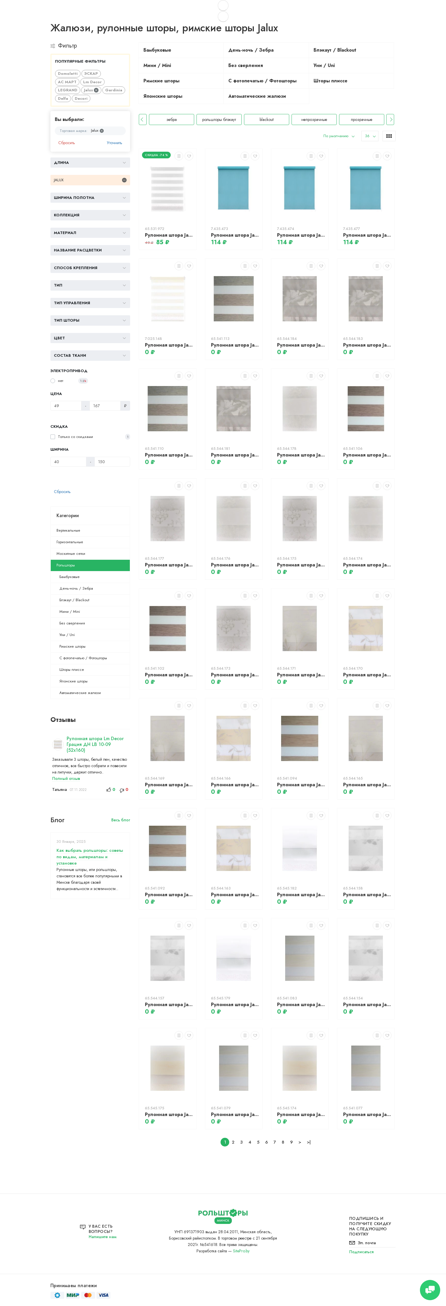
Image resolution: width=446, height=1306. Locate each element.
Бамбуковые (69, 576)
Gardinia (113, 90)
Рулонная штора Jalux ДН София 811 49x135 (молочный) (169, 784)
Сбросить (66, 143)
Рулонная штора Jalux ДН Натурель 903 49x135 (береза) (235, 345)
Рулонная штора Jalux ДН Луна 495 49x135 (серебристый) (169, 1004)
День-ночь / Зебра (76, 588)
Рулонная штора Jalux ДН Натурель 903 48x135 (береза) (169, 455)
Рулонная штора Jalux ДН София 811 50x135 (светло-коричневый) (367, 674)
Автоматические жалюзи (80, 692)
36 (367, 136)
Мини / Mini (69, 611)
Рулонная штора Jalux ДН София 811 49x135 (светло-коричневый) (235, 784)
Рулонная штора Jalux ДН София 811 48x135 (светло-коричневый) (235, 894)
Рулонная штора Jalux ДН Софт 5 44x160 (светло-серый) (169, 235)
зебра (219, 119)
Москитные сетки (71, 553)
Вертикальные (68, 530)
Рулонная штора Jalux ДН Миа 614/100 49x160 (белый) (235, 1004)
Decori (81, 98)
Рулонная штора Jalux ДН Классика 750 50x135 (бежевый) (301, 455)
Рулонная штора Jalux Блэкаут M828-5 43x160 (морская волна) (367, 235)
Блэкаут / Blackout (74, 600)
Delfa (63, 98)
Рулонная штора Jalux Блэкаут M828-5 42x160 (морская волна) (301, 235)
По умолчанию (335, 136)
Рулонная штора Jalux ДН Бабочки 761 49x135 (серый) (367, 345)
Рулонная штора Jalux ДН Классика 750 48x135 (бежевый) (367, 564)
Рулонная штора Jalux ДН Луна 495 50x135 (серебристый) (367, 894)
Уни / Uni (67, 634)
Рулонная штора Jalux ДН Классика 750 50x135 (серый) (169, 564)
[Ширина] (68, 462)
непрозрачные (362, 119)
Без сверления (72, 623)
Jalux (91, 90)
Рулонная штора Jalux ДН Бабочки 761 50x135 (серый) (301, 345)
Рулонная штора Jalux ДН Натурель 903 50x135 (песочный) (301, 1004)
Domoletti (68, 73)
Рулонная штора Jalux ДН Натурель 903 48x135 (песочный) (367, 1114)
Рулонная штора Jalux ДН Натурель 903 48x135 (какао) (169, 674)
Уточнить (114, 143)
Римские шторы (72, 646)
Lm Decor (92, 82)
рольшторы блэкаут (266, 119)
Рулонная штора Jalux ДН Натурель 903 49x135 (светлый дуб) (301, 784)
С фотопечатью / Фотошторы (83, 658)
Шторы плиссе (71, 669)
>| (309, 1142)
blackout (314, 119)
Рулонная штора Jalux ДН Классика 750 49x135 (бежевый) (235, 564)
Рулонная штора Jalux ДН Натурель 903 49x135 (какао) (367, 455)
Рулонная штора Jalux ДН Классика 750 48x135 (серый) (235, 674)
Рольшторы (66, 565)
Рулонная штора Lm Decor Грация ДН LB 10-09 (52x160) (95, 744)
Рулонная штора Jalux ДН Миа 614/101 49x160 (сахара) (301, 1114)
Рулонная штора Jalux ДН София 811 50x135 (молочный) (301, 674)
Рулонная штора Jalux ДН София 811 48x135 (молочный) (367, 784)
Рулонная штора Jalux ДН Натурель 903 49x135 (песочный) (235, 1114)
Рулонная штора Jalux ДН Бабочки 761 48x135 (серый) (235, 455)
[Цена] (65, 406)
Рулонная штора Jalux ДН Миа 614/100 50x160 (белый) (301, 894)
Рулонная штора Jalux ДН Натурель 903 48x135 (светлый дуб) (169, 894)
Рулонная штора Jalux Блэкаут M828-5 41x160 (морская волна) (235, 235)
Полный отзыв (66, 778)
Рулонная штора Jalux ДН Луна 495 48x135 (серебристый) (367, 1004)
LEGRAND (67, 90)
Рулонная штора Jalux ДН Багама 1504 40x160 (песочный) (169, 345)
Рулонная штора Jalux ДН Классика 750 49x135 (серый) (301, 564)
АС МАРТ (67, 82)
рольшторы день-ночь (172, 119)
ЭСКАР (91, 73)
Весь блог (120, 820)
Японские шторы (73, 681)
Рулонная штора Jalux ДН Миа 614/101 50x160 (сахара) (169, 1114)
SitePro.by (241, 1251)
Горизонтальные (70, 542)
